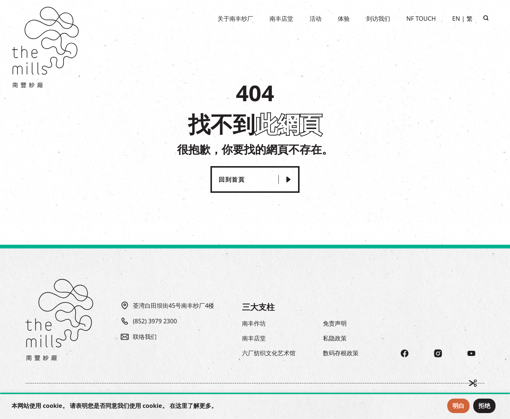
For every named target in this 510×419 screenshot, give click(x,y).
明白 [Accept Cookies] (458, 406)
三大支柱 (258, 306)
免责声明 (335, 323)
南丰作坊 (254, 323)
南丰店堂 (254, 338)
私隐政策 (335, 338)
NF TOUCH (421, 18)
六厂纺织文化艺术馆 (268, 353)
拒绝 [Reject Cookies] (484, 406)
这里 (181, 406)
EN (456, 18)
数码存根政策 (341, 353)
